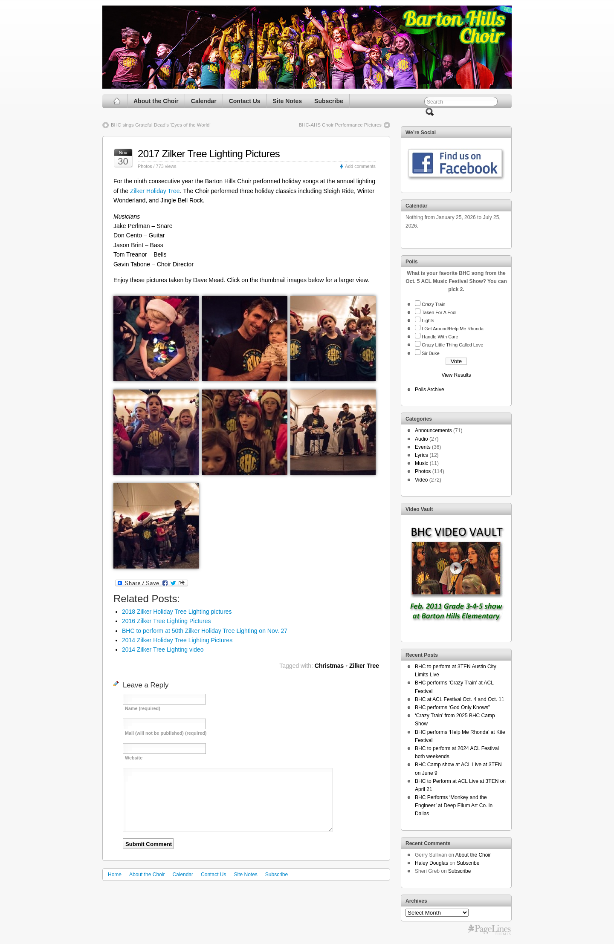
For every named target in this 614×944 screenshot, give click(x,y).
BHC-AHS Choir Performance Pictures (340, 124)
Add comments (360, 166)
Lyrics (421, 455)
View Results (456, 375)
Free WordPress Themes (489, 930)
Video (421, 480)
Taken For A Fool (439, 312)
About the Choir (156, 101)
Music (421, 463)
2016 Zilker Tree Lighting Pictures (166, 621)
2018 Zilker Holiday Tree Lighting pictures (177, 611)
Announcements (433, 430)
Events (423, 447)
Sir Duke (430, 353)
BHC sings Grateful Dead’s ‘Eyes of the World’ (161, 124)
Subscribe (328, 101)
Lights (428, 320)
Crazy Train (433, 304)
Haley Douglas (431, 863)
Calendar (204, 101)
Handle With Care (440, 336)
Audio (421, 439)
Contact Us (245, 101)
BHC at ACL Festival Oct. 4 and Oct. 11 (459, 699)
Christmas (329, 665)
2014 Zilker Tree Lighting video (162, 649)
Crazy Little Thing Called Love (452, 344)
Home (115, 875)
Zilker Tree (364, 665)
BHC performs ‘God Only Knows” (452, 707)
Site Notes (287, 101)
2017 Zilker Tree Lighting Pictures (209, 153)
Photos (145, 166)
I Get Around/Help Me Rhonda (453, 328)
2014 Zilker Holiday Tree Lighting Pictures (177, 640)
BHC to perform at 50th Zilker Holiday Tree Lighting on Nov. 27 (204, 630)
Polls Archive (429, 390)
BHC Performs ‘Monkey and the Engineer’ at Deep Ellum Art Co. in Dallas (453, 805)
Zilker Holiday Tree (155, 191)
